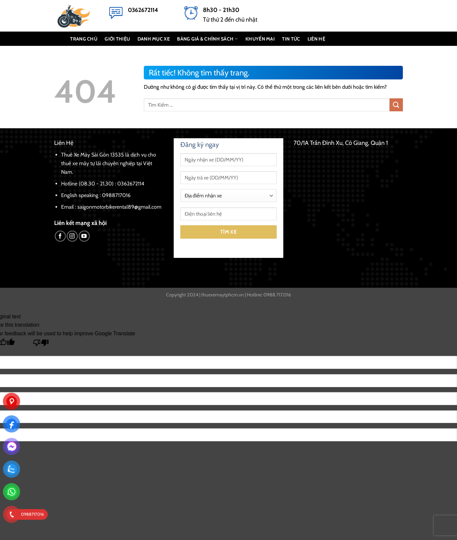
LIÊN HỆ (316, 39)
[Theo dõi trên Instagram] (72, 236)
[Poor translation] (41, 344)
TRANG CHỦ (83, 39)
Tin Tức (291, 39)
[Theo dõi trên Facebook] (60, 236)
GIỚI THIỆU (117, 39)
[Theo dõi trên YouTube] (84, 236)
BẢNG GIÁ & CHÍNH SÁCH (207, 39)
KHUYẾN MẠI (260, 39)
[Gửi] (396, 104)
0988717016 (116, 195)
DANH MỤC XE (153, 39)
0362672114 (143, 9)
